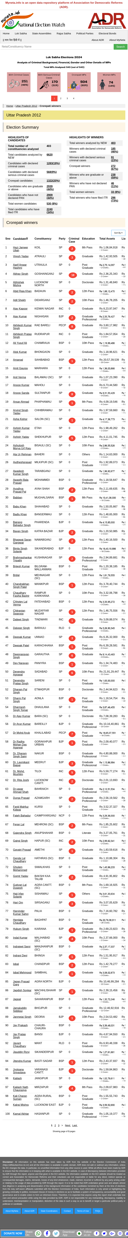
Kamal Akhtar (21, 1113)
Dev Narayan (20, 663)
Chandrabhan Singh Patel (21, 585)
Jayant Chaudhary (19, 1045)
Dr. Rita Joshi (21, 780)
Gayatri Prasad (22, 849)
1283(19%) (53, 163)
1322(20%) (53, 180)
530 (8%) (52, 203)
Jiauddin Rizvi (21, 1052)
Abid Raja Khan (22, 291)
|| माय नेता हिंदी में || (12, 39)
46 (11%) (114, 185)
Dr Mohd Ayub (21, 732)
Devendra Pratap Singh (20, 682)
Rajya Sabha (64, 33)
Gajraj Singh (20, 840)
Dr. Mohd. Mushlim (18, 773)
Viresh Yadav (20, 256)
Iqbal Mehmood (22, 972)
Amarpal (18, 359)
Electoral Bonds (107, 33)
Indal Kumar (20, 937)
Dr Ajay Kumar (21, 716)
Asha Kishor (20, 419)
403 (113, 143)
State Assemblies (41, 33)
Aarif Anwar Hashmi (20, 266)
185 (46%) (114, 150)
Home (6, 33)
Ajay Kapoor (20, 308)
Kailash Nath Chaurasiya (20, 1089)
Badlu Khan (20, 514)
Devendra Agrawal (18, 673)
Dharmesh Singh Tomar (20, 709)
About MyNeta (117, 39)
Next (68, 1125)
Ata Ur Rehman (22, 454)
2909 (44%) (50, 196)
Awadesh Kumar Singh (20, 472)
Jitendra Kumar (22, 1061)
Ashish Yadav (21, 436)
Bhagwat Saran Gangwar (22, 541)
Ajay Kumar (20, 316)
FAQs (97, 1211)
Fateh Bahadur (22, 815)
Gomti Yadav (20, 876)
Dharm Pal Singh (19, 700)
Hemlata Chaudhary (19, 921)
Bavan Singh (20, 531)
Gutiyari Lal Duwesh (19, 886)
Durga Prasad (21, 798)
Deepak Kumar (22, 637)
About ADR (98, 39)
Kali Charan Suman (20, 1097)
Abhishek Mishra (18, 284)
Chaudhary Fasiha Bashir (21, 594)
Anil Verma (19, 377)
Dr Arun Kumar (22, 724)
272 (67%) (114, 167)
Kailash (17, 1078)
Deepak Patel (21, 645)
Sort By (118, 233)
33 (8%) (115, 192)
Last (75, 1125)
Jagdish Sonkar (22, 990)
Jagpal (17, 999)
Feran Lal (18, 824)
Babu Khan (19, 506)
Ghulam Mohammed (20, 868)
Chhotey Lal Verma (20, 603)
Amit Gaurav (20, 368)
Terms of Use (83, 1211)
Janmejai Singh (22, 1016)
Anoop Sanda (21, 393)
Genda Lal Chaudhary (19, 860)
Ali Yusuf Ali (20, 343)
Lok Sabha (21, 33)
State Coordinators (49, 1211)
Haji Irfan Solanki (18, 895)
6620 (50, 154)
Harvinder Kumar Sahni (20, 912)
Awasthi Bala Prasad (20, 481)
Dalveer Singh (21, 628)
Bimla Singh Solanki (20, 550)
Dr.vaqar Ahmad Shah (20, 790)
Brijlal (16, 575)
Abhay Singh (20, 273)
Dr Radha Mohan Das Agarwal (20, 744)
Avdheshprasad (22, 462)
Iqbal (16, 964)
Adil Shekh (19, 300)
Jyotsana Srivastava (19, 1071)
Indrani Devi (20, 955)
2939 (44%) (50, 188)
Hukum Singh (21, 928)
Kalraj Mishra (20, 1104)
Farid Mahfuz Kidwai (20, 808)
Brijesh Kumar (21, 566)
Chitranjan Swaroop (19, 612)
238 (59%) (114, 176)
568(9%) (52, 172)
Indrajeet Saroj (21, 946)
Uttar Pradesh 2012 (26, 105)
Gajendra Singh (22, 832)
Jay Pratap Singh (19, 1036)
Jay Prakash (20, 1025)
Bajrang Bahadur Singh (22, 524)
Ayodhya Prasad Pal (19, 490)
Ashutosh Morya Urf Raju (22, 447)
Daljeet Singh (21, 619)
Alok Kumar (20, 352)
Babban (17, 497)
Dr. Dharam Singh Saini (20, 755)
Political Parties (85, 33)
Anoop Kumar (21, 385)
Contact (67, 1211)
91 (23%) (114, 159)
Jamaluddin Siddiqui (20, 1009)
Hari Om (18, 902)
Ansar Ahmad (21, 401)
